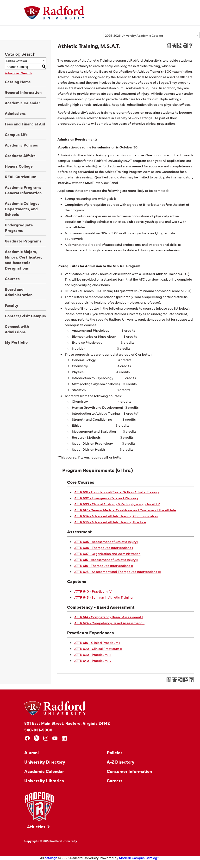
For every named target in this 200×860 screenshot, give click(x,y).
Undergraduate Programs (19, 227)
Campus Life (16, 134)
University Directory (44, 762)
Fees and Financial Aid (25, 123)
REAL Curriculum (20, 176)
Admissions (15, 113)
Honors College (19, 166)
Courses (12, 278)
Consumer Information (129, 771)
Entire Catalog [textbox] (16, 60)
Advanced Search (18, 73)
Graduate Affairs (20, 155)
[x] (37, 738)
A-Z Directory (120, 762)
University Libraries (44, 780)
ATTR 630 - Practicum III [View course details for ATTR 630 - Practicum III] (92, 654)
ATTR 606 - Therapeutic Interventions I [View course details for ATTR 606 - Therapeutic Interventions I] (103, 547)
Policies (115, 752)
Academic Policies (21, 144)
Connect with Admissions (17, 329)
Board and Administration (18, 291)
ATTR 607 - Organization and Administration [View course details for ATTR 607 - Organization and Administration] (107, 553)
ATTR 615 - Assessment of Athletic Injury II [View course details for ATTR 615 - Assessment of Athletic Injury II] (106, 559)
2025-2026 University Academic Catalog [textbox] (134, 35)
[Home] (54, 12)
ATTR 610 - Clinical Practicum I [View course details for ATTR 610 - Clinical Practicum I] (97, 642)
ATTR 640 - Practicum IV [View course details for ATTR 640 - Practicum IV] (93, 591)
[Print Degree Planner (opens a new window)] (168, 45)
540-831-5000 (38, 729)
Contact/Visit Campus (25, 315)
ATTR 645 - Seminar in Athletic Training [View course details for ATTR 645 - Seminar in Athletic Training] (103, 597)
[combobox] (152, 35)
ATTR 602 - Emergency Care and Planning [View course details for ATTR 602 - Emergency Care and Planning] (106, 497)
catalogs (50, 857)
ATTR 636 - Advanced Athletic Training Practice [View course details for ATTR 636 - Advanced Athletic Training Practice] (110, 521)
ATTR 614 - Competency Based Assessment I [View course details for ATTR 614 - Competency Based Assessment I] (108, 616)
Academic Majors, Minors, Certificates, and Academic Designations (23, 260)
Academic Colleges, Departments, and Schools (22, 208)
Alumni (31, 752)
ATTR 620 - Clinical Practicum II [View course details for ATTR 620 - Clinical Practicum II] (98, 648)
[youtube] (55, 738)
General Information (23, 92)
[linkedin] (64, 738)
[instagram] (46, 738)
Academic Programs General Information (23, 189)
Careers (115, 780)
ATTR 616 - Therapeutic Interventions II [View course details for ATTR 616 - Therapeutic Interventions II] (103, 565)
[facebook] (27, 738)
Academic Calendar (22, 102)
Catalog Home (18, 81)
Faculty (11, 305)
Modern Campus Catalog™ (139, 857)
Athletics (36, 827)
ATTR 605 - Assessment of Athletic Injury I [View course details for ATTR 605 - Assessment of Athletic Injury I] (106, 541)
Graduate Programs (23, 240)
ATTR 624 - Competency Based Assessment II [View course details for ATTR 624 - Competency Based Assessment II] (109, 622)
